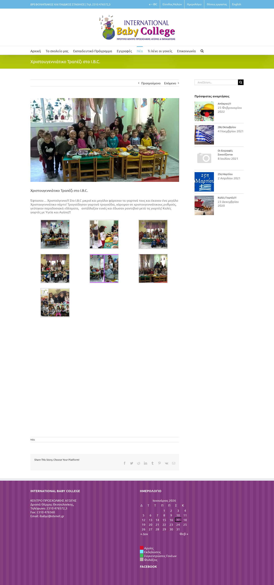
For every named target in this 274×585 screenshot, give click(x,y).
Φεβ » (184, 534)
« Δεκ (144, 534)
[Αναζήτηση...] (216, 82)
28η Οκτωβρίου (227, 127)
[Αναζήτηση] (241, 82)
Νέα (32, 439)
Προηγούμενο (150, 83)
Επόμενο (170, 83)
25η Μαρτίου (225, 174)
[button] (202, 50)
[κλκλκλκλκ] (104, 140)
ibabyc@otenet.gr (52, 516)
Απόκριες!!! (224, 103)
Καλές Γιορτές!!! (227, 197)
